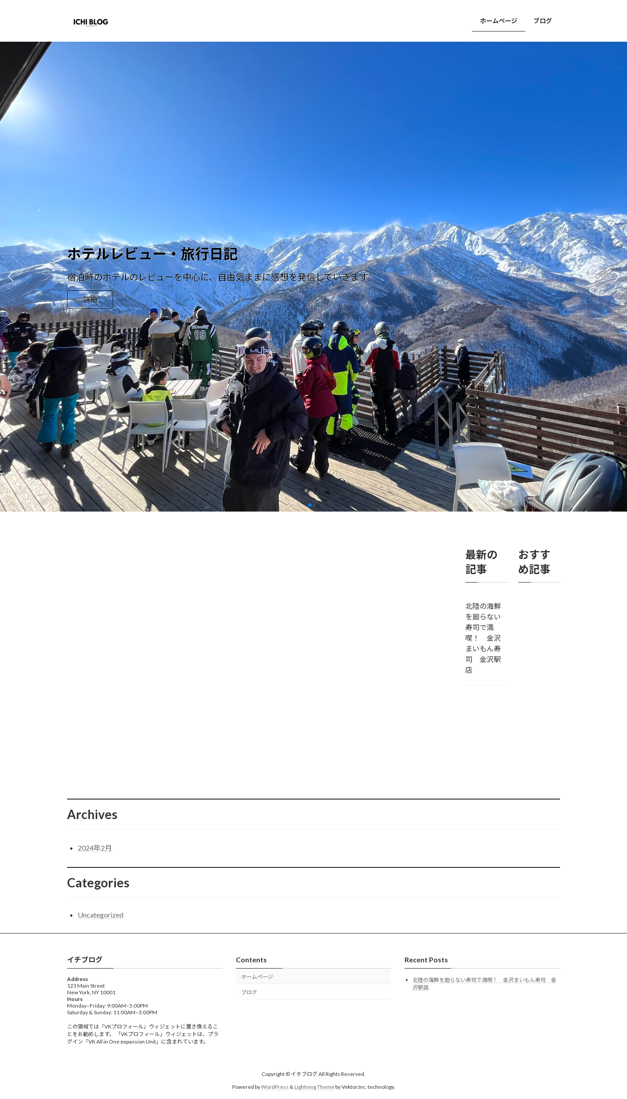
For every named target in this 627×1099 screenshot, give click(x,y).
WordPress (275, 1086)
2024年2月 (95, 847)
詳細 (90, 299)
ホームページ (257, 976)
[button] (310, 505)
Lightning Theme (314, 1086)
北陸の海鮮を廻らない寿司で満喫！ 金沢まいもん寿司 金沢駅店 (483, 638)
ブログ (249, 992)
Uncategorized (100, 914)
